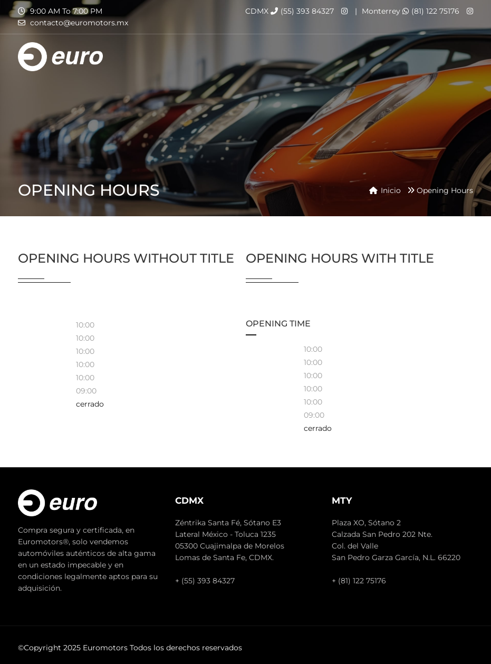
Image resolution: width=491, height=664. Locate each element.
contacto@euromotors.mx (79, 22)
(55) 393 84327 (302, 11)
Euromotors (105, 647)
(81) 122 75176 (430, 11)
